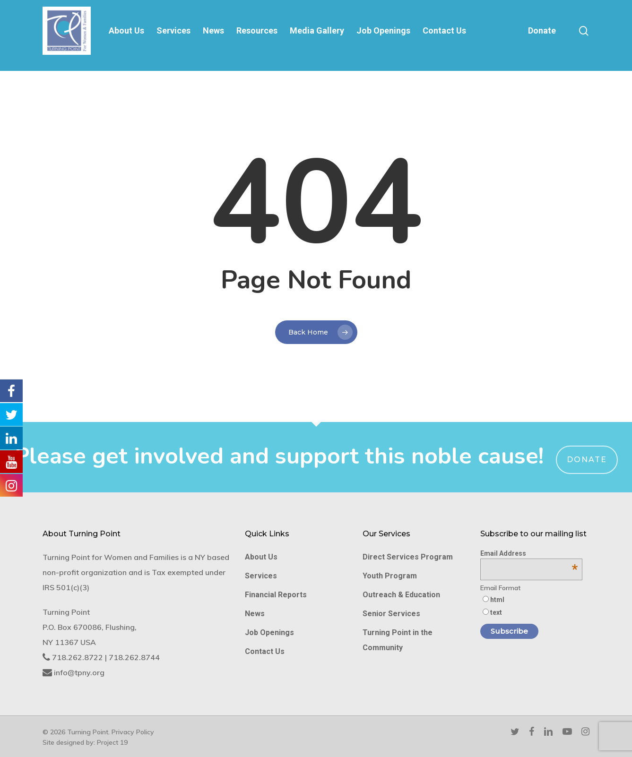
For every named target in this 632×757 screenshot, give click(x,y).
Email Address (529, 553)
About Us (261, 556)
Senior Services (391, 613)
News (255, 613)
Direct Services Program (408, 556)
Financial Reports (276, 594)
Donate (587, 459)
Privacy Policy (133, 732)
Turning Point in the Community (398, 640)
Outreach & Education (401, 594)
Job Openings (269, 632)
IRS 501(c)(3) (66, 587)
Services (261, 575)
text (496, 612)
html (497, 599)
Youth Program (390, 575)
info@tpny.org (79, 672)
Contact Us (265, 651)
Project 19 (112, 742)
